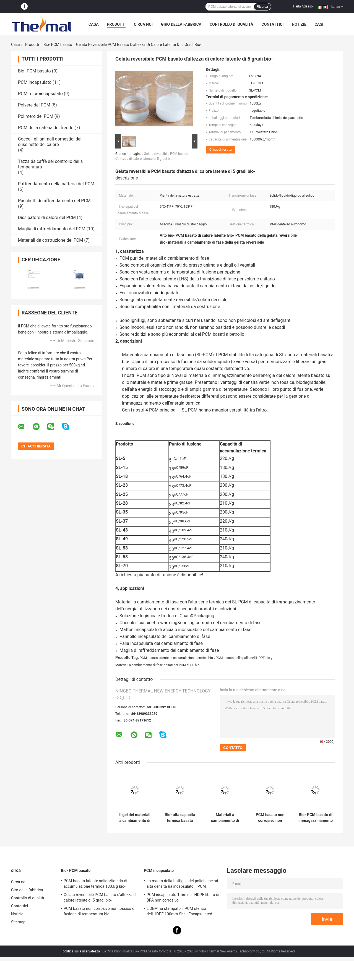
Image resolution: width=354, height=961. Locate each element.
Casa (93, 24)
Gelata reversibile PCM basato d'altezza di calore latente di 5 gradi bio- (100, 897)
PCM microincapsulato (40, 93)
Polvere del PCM (34, 105)
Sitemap (18, 922)
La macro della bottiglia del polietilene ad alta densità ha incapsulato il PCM (182, 884)
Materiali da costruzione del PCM (50, 240)
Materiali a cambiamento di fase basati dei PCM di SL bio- (157, 665)
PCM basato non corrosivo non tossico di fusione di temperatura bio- (270, 817)
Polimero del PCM (35, 116)
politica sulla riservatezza (81, 951)
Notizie (299, 24)
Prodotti (116, 24)
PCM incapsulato (34, 82)
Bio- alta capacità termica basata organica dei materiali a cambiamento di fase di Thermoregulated (180, 817)
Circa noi (143, 24)
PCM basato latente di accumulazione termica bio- (177, 658)
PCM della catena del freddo (46, 127)
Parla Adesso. (303, 6)
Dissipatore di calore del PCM (47, 217)
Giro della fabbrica (181, 24)
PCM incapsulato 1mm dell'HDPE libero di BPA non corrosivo (183, 897)
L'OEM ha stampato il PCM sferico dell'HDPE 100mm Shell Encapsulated (179, 911)
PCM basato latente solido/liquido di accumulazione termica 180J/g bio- (95, 884)
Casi (319, 24)
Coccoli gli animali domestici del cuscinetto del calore (50, 141)
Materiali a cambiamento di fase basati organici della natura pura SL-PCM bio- (225, 817)
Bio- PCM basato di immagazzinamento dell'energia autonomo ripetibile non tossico (315, 817)
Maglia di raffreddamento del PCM (51, 228)
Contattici (272, 24)
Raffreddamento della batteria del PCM (56, 183)
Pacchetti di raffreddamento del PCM (54, 200)
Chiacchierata (220, 149)
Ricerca (262, 7)
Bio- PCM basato (57, 44)
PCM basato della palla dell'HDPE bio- (243, 658)
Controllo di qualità (231, 24)
